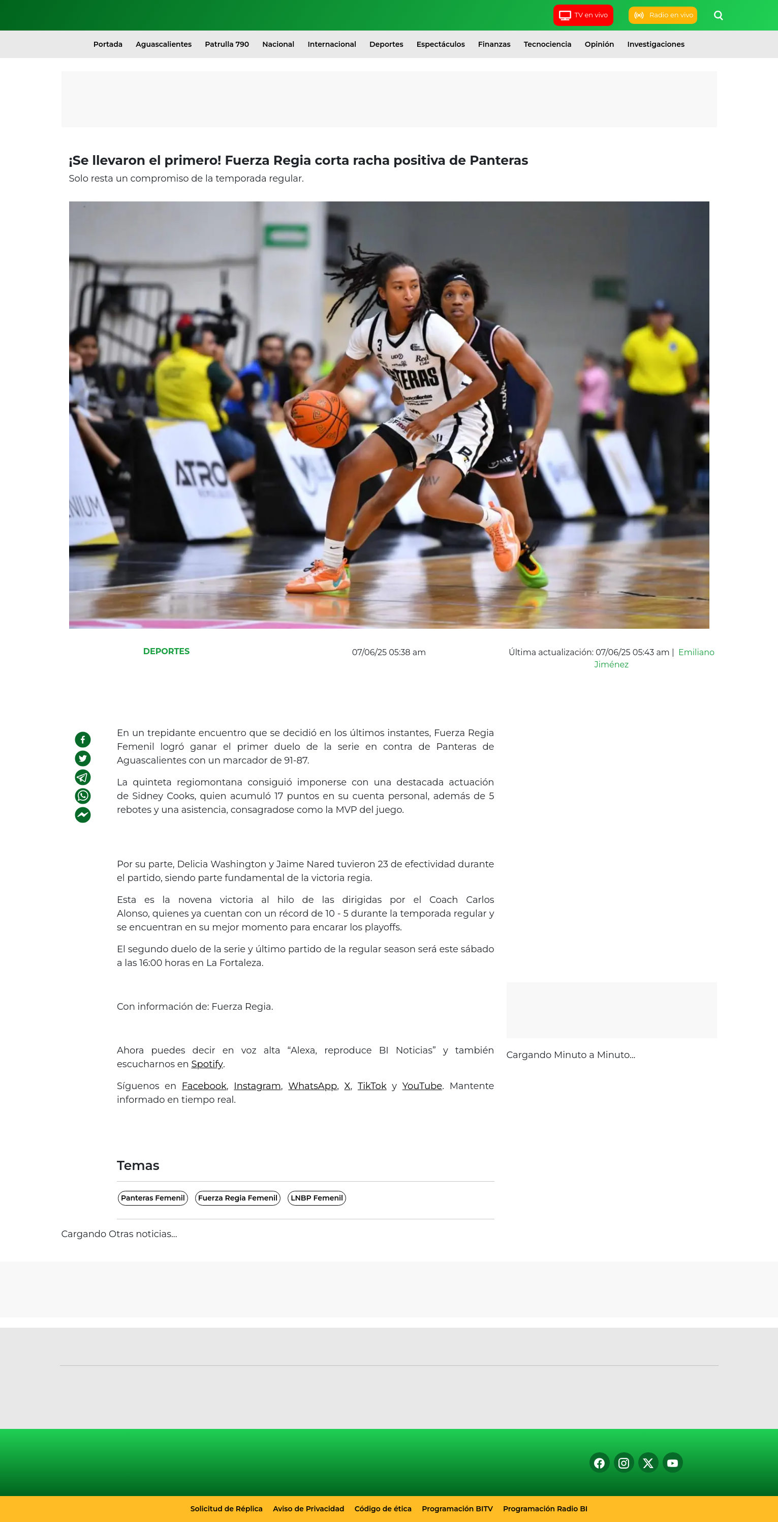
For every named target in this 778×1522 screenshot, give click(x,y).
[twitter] (83, 758)
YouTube (422, 1086)
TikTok (372, 1086)
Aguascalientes (164, 44)
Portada (108, 44)
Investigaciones (656, 44)
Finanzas (494, 44)
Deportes (386, 44)
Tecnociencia (548, 44)
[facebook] (83, 739)
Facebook (204, 1086)
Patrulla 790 (227, 44)
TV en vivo (583, 15)
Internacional (331, 44)
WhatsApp (312, 1086)
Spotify (207, 1064)
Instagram (257, 1086)
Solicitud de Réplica (227, 1508)
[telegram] (83, 777)
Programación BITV (457, 1508)
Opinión (599, 44)
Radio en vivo (662, 15)
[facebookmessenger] (83, 815)
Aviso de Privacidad (309, 1508)
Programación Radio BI (545, 1508)
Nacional (278, 44)
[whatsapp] (83, 796)
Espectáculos (441, 44)
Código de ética (383, 1508)
